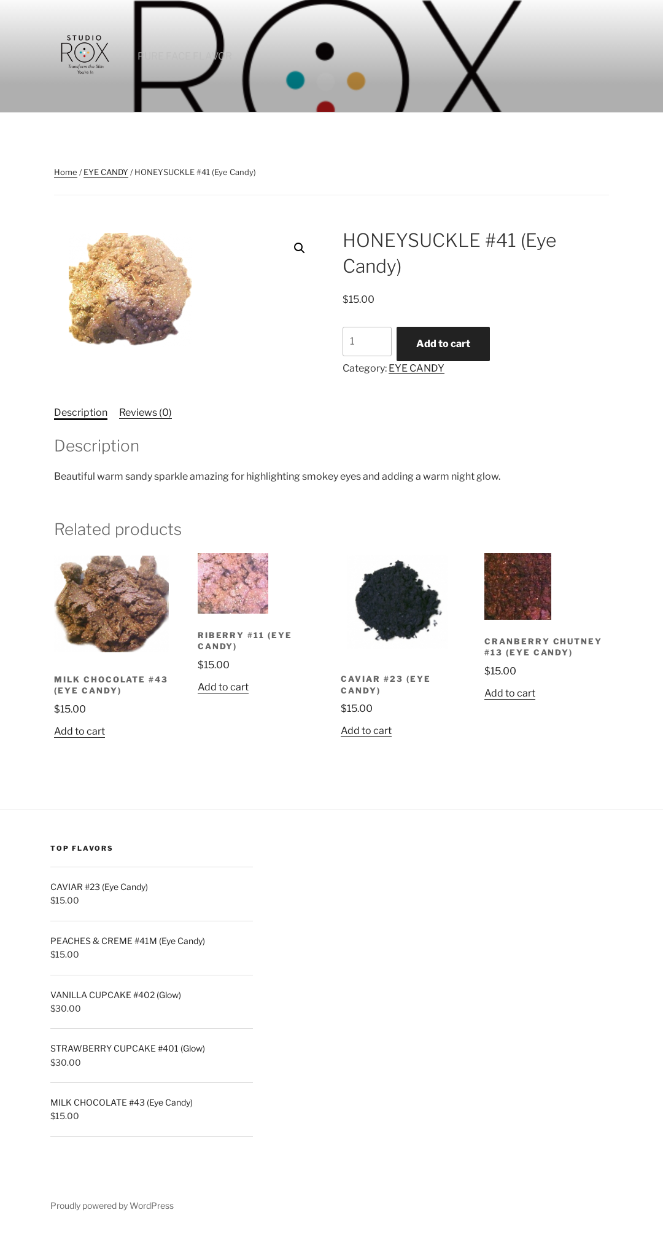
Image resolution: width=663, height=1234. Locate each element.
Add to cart (443, 344)
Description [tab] (80, 412)
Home (65, 172)
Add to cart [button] (79, 731)
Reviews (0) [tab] (145, 412)
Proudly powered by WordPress (112, 1205)
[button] (300, 248)
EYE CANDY (105, 172)
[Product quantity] (367, 341)
